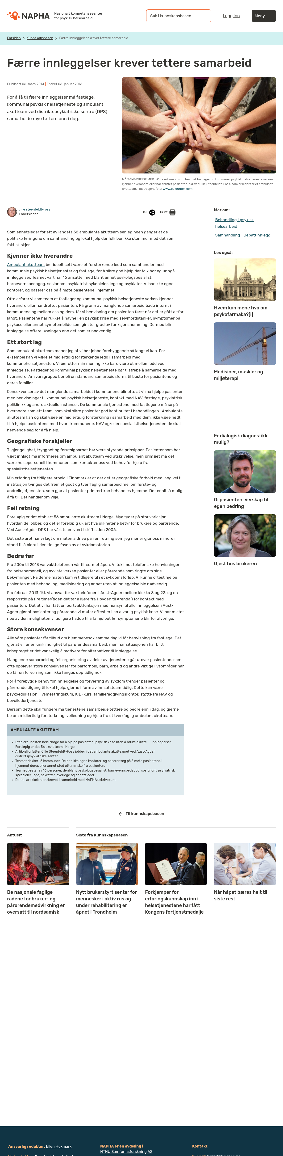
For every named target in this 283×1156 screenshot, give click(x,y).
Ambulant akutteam (26, 264)
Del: (149, 212)
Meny (264, 16)
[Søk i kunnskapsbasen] (173, 16)
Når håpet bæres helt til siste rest (240, 895)
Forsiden (14, 38)
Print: (167, 212)
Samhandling (227, 235)
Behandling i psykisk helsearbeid (234, 222)
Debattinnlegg (257, 235)
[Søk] (203, 16)
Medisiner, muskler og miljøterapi (238, 375)
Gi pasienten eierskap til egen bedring (241, 503)
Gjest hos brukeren (235, 563)
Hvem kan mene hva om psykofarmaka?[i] (241, 311)
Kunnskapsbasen (40, 38)
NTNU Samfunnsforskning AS (126, 1151)
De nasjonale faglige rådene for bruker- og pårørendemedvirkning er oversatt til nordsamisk (36, 902)
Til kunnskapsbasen (141, 814)
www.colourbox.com (178, 188)
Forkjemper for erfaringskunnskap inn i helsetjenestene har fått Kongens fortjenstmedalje (174, 902)
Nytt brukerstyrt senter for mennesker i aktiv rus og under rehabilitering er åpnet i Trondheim (106, 902)
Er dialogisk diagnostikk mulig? (241, 439)
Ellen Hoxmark (59, 1146)
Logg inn (231, 15)
